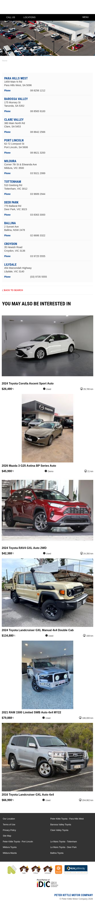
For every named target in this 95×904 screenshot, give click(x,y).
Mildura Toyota (10, 847)
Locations (27, 17)
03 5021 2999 (37, 173)
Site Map (7, 836)
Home (4, 61)
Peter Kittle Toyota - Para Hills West (67, 819)
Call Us (8, 17)
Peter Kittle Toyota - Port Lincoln (18, 841)
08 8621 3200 (37, 152)
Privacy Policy (9, 830)
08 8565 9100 (37, 111)
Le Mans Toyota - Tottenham (63, 841)
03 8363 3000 (37, 214)
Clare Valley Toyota (59, 830)
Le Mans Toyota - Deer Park (63, 847)
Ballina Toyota (57, 853)
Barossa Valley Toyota (60, 824)
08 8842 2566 (37, 132)
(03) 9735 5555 (38, 276)
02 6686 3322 (37, 235)
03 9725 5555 (37, 256)
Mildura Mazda (10, 853)
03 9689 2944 (37, 194)
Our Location (9, 819)
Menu (88, 16)
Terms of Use (9, 824)
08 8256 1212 (37, 90)
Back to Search (13, 290)
